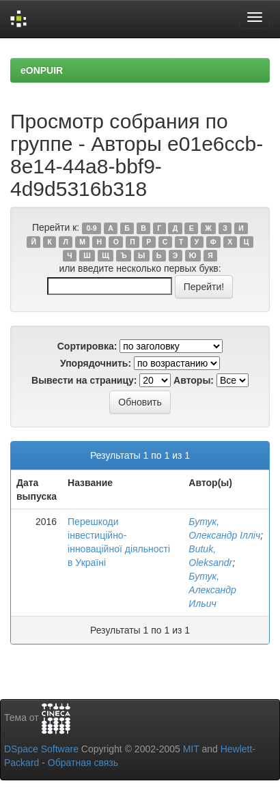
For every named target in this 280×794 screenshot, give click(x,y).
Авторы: (193, 380)
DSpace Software (41, 748)
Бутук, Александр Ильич (212, 590)
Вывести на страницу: (84, 380)
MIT (191, 748)
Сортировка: (87, 346)
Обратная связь (83, 762)
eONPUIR (41, 70)
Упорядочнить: (95, 363)
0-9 (91, 228)
